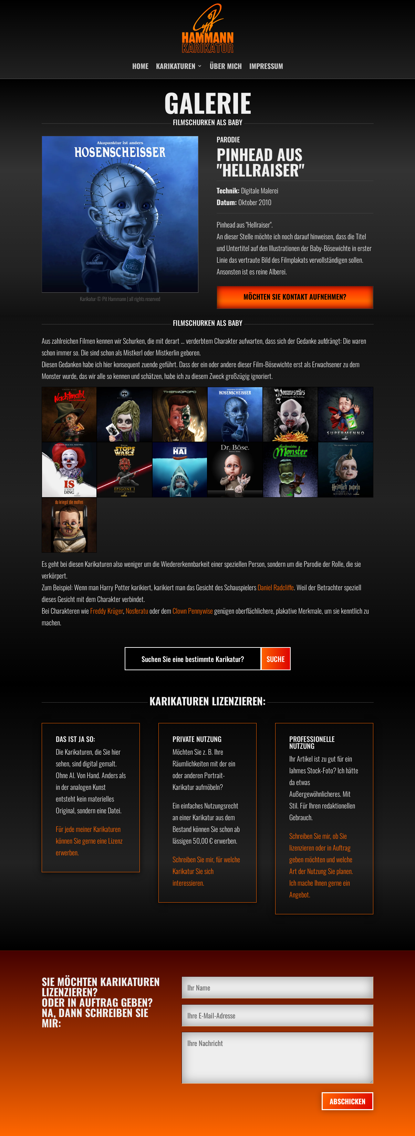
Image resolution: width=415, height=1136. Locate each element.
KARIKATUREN (175, 66)
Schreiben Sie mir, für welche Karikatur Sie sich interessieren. (206, 871)
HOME (140, 66)
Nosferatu (137, 610)
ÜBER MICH (226, 66)
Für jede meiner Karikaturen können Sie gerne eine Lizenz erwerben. (89, 840)
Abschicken (347, 1101)
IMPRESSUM (266, 66)
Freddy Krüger (106, 610)
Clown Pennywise (193, 610)
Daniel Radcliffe (276, 587)
